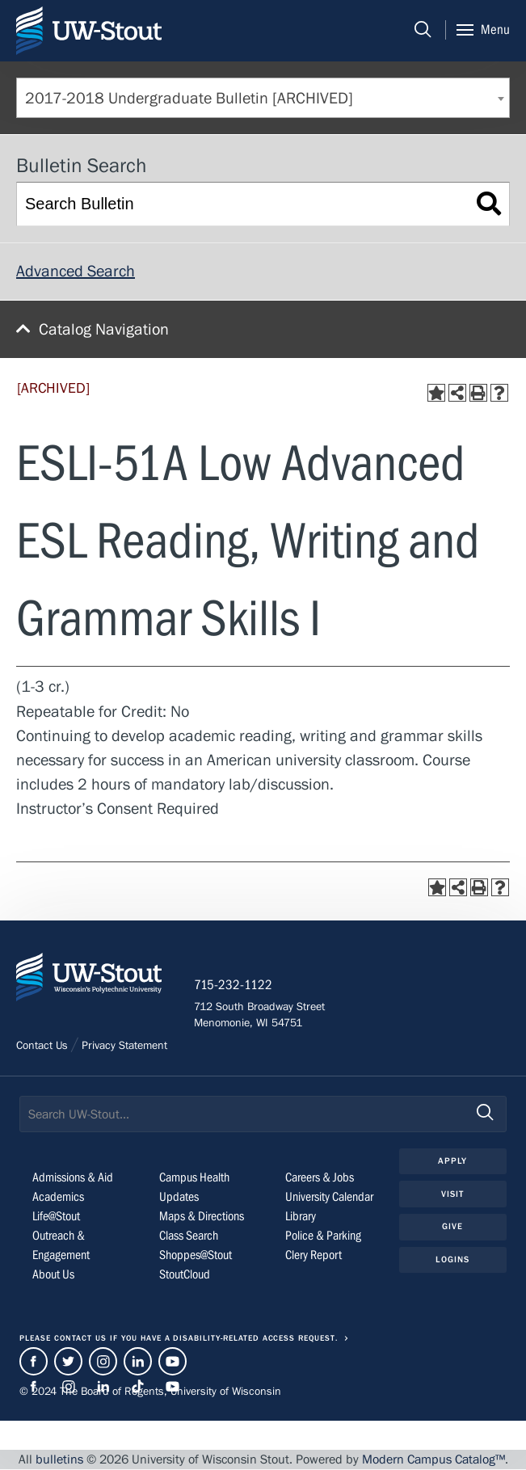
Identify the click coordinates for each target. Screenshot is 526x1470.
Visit (453, 1194)
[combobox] (263, 98)
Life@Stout (56, 1216)
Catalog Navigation (104, 329)
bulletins (59, 1460)
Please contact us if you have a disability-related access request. (178, 1338)
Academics (58, 1197)
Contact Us (42, 1046)
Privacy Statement (124, 1046)
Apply (453, 1161)
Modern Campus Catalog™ (433, 1460)
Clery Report (313, 1255)
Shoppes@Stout (195, 1255)
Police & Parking (323, 1235)
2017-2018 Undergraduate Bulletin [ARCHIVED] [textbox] (189, 98)
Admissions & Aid (72, 1177)
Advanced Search (75, 271)
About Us (53, 1274)
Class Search (188, 1235)
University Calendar (329, 1197)
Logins (452, 1260)
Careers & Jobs (319, 1177)
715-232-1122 (234, 986)
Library (300, 1216)
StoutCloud (184, 1274)
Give (452, 1227)
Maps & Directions (201, 1216)
